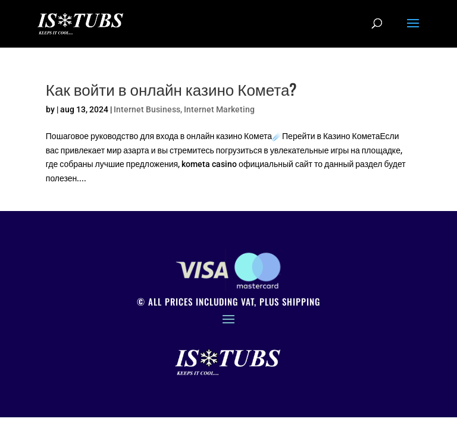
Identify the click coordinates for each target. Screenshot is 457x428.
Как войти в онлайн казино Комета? (172, 88)
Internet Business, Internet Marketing (184, 109)
